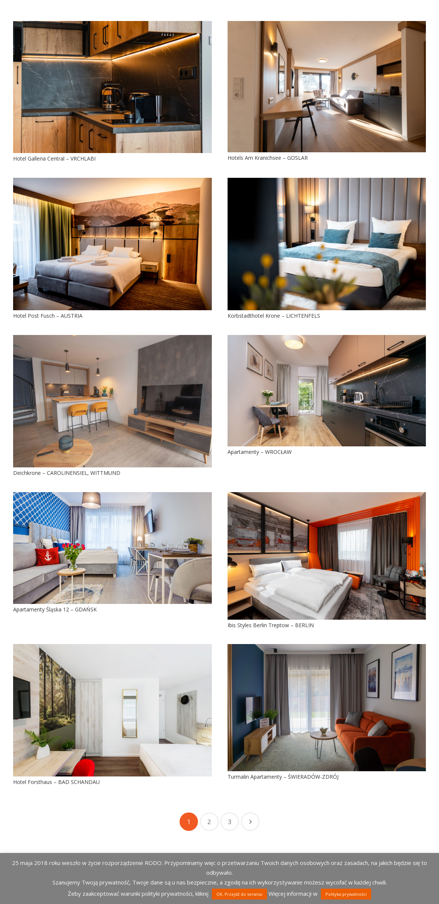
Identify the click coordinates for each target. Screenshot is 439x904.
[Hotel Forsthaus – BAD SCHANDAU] (112, 710)
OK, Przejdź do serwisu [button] (239, 894)
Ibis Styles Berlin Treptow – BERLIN (271, 625)
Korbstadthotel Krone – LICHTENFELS (274, 315)
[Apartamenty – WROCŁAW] (327, 390)
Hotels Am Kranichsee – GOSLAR (268, 157)
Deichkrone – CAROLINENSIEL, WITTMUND (66, 472)
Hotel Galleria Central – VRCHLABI (54, 158)
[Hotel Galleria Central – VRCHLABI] (112, 87)
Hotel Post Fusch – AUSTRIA (47, 315)
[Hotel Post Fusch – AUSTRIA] (112, 244)
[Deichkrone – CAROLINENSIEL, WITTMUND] (112, 401)
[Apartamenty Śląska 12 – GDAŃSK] (112, 548)
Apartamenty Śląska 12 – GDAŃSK (55, 609)
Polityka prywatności (346, 894)
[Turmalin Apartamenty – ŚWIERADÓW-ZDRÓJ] (327, 707)
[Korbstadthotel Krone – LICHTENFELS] (327, 244)
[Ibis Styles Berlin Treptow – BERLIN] (327, 556)
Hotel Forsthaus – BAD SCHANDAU (56, 781)
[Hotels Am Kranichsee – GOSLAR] (327, 86)
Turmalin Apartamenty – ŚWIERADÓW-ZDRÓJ (283, 776)
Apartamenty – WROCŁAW (260, 451)
